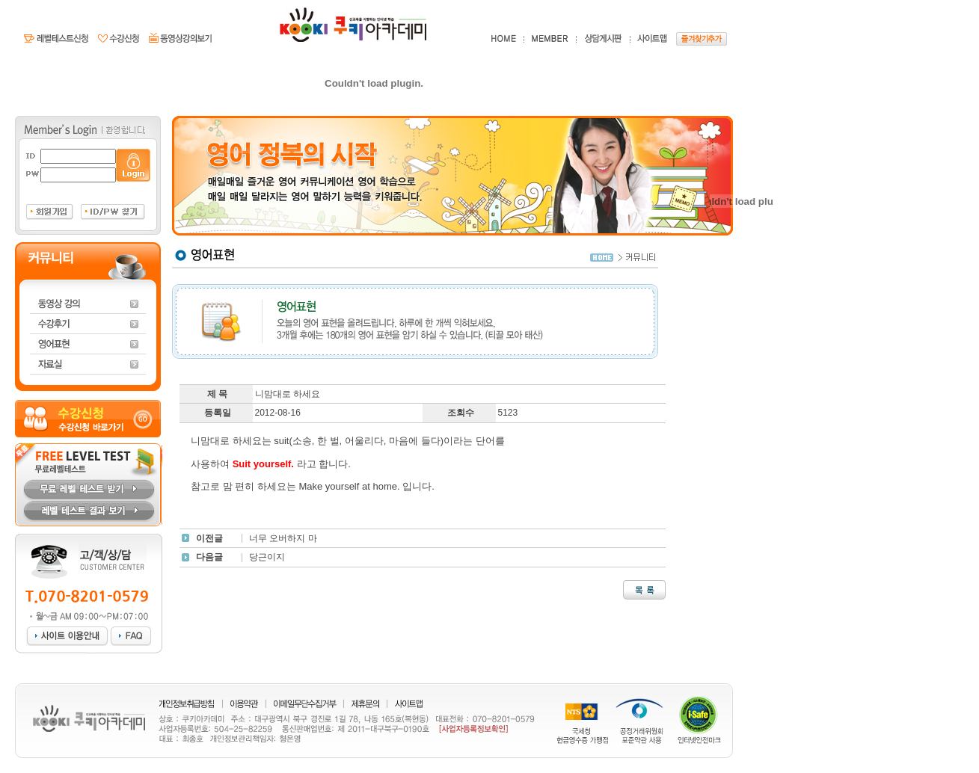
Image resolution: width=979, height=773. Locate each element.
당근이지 (267, 557)
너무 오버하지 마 (283, 538)
